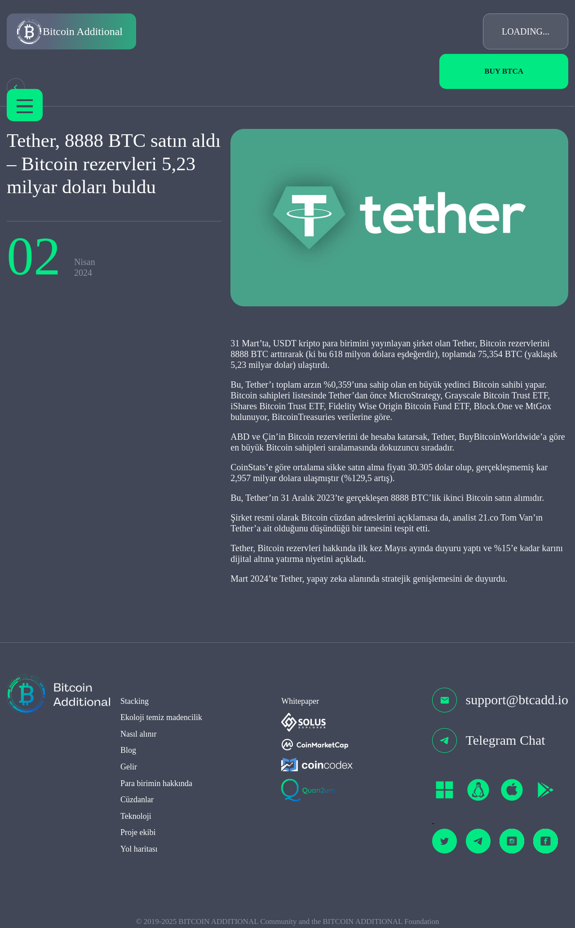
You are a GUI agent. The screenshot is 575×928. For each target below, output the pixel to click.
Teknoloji (135, 817)
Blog (128, 752)
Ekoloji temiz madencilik (161, 719)
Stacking (134, 702)
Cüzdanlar (137, 801)
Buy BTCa (503, 71)
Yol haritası (139, 850)
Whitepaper (300, 702)
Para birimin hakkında (156, 785)
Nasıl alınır (138, 735)
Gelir (128, 768)
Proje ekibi (138, 834)
